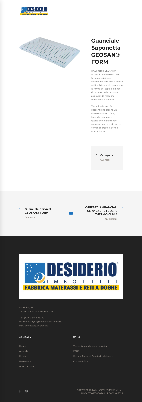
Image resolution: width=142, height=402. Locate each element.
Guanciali (105, 160)
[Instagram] (26, 391)
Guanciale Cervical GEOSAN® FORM (38, 210)
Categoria (104, 155)
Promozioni (111, 219)
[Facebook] (20, 391)
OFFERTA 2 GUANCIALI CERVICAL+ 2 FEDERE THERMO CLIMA (101, 211)
